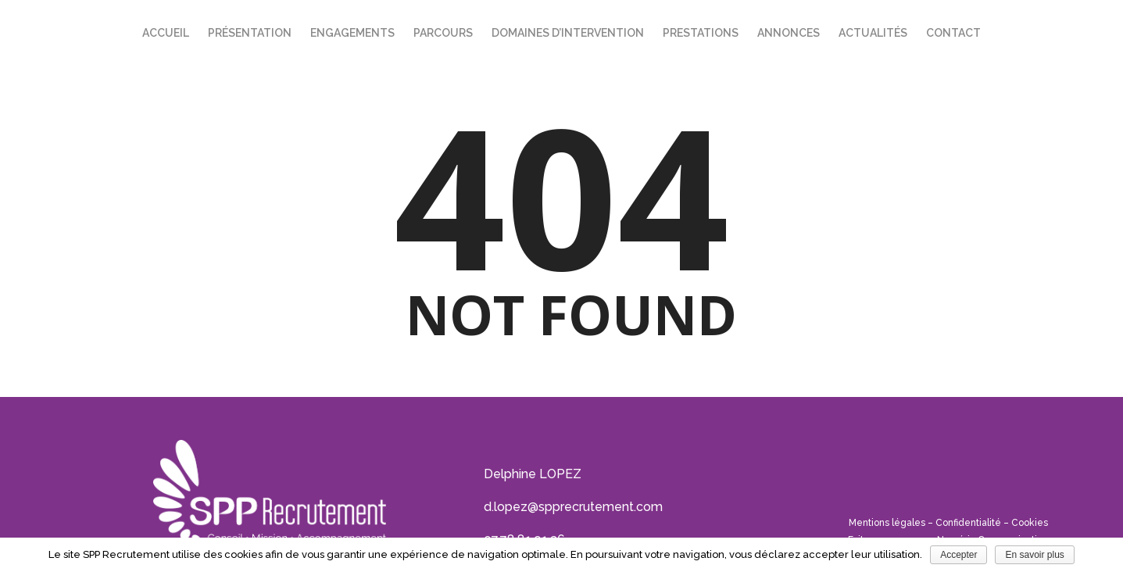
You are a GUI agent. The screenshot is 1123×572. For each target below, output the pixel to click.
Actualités (873, 33)
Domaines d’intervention (568, 33)
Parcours (443, 33)
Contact (953, 33)
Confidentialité (968, 522)
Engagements (352, 33)
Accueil (165, 33)
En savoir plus (1034, 554)
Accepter (958, 554)
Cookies (1029, 522)
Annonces (788, 33)
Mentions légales (887, 522)
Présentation (249, 33)
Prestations (701, 33)
